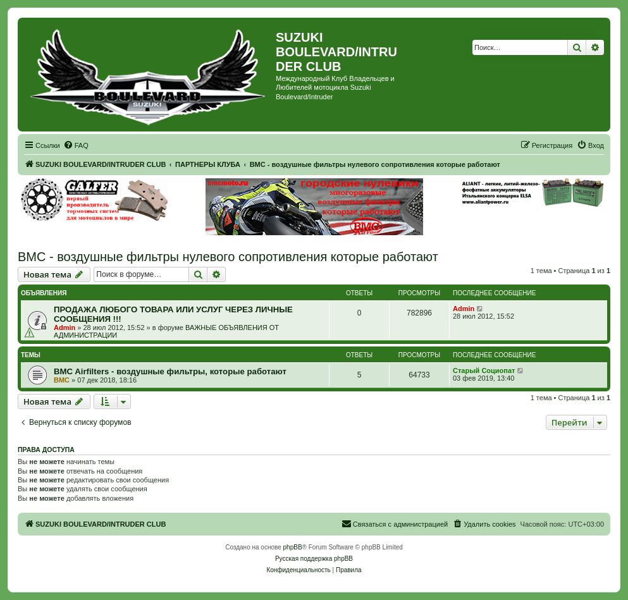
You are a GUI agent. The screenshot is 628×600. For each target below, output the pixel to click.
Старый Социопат (484, 370)
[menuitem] (76, 145)
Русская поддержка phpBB (314, 558)
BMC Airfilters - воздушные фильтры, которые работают (170, 371)
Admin (64, 327)
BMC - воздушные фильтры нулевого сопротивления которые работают (228, 257)
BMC (62, 380)
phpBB (292, 547)
